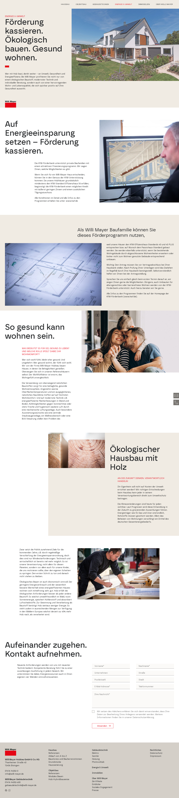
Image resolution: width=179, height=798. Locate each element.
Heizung (96, 759)
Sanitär (95, 756)
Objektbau (81, 4)
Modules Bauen (55, 776)
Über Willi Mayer (164, 4)
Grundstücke (54, 762)
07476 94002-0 (11, 771)
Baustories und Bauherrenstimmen (65, 759)
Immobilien (144, 4)
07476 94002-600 (13, 782)
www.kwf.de (72, 201)
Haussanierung (55, 765)
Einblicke (96, 784)
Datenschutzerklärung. (143, 717)
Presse (95, 790)
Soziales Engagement (102, 787)
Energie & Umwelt (123, 4)
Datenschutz (156, 753)
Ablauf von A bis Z (57, 756)
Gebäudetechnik (101, 4)
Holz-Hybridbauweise (58, 779)
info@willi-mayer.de (14, 774)
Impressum (155, 756)
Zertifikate (97, 781)
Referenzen (53, 753)
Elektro (95, 753)
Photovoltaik (98, 762)
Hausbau (65, 4)
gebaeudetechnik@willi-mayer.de (20, 785)
